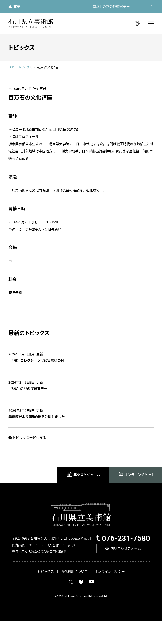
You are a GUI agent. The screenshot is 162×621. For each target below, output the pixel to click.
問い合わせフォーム (126, 548)
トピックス (25, 67)
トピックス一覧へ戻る (29, 437)
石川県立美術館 (30, 23)
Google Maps (78, 538)
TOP (11, 67)
